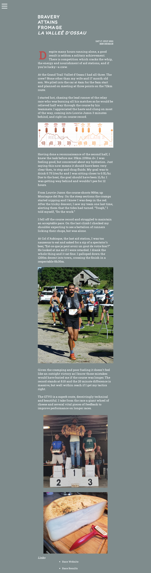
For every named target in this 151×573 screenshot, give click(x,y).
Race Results (70, 568)
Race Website (70, 561)
